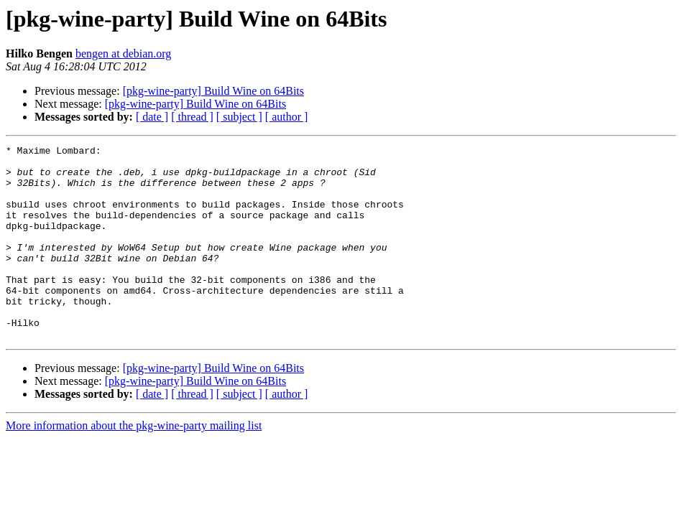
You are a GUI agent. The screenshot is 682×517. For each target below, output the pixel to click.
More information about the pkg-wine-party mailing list (134, 464)
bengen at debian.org (123, 53)
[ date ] (152, 117)
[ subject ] (239, 117)
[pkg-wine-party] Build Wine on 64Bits (213, 91)
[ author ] (286, 117)
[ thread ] (192, 117)
